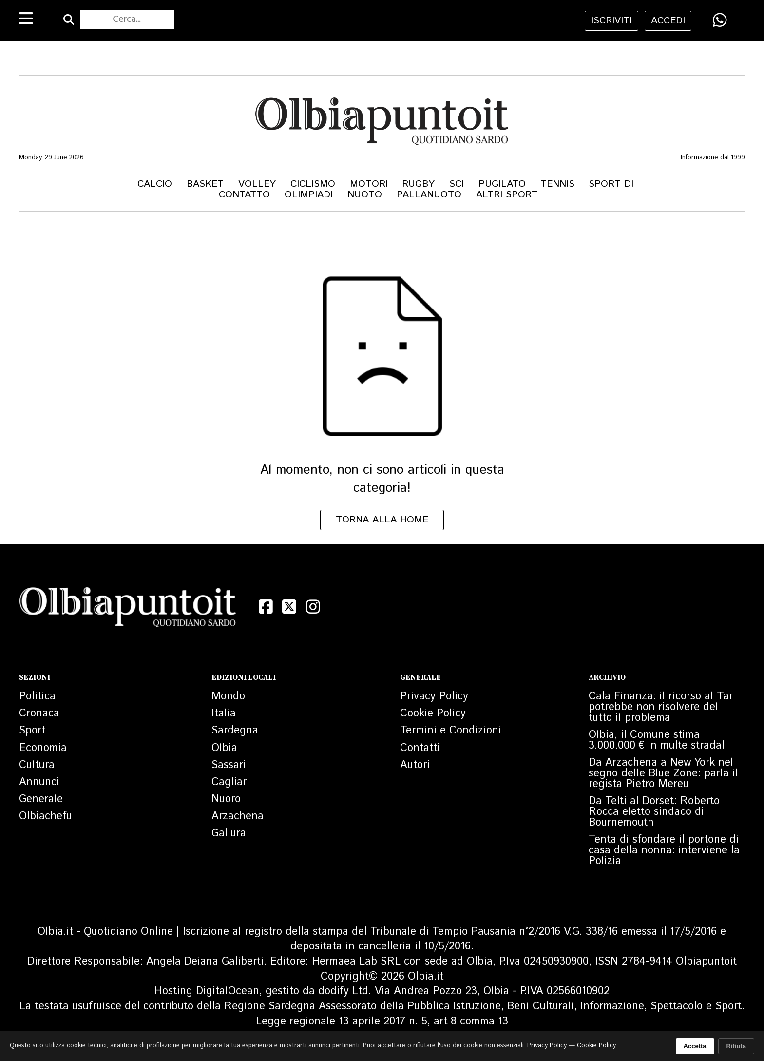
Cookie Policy (433, 713)
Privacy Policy (434, 696)
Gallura (228, 833)
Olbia (224, 748)
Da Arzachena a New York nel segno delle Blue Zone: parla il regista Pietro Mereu (663, 773)
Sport (32, 730)
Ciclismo (312, 184)
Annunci (39, 782)
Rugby (418, 184)
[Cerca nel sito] (126, 20)
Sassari (228, 765)
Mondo (228, 696)
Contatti (420, 748)
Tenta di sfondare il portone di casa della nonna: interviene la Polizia (664, 850)
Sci (456, 184)
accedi (668, 21)
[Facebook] (266, 607)
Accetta (695, 1046)
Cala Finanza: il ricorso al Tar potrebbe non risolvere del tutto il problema (661, 707)
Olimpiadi (309, 195)
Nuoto (364, 195)
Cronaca (39, 713)
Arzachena (237, 816)
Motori (369, 184)
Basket (205, 184)
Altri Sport (507, 195)
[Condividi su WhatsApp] (720, 20)
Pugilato (502, 184)
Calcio (154, 184)
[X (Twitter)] (290, 607)
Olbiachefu (45, 816)
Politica (37, 696)
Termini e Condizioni (450, 730)
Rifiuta (736, 1046)
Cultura (37, 765)
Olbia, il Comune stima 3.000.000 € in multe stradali (658, 740)
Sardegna (234, 730)
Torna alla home (382, 520)
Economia (43, 748)
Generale (41, 799)
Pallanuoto (429, 195)
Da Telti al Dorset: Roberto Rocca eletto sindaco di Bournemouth (654, 811)
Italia (223, 713)
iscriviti (611, 21)
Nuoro (226, 799)
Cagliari (230, 782)
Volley (257, 184)
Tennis (557, 184)
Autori (415, 765)
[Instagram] (313, 607)
